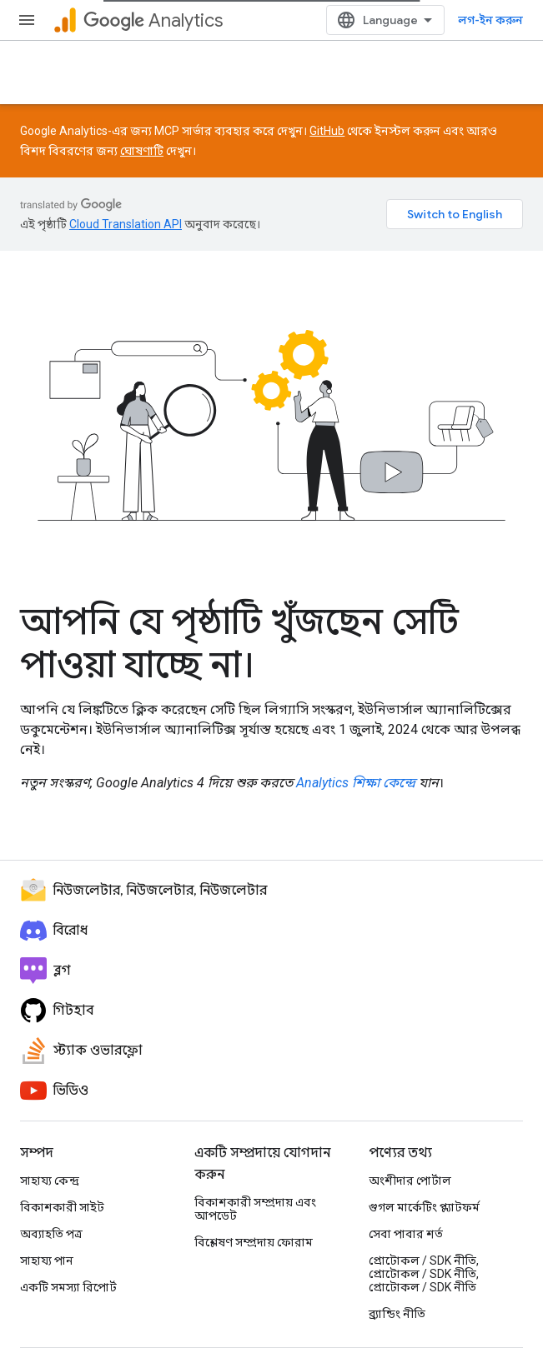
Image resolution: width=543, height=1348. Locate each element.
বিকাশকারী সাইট (62, 1207)
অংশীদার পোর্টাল (410, 1180)
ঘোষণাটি (141, 150)
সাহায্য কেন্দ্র (49, 1180)
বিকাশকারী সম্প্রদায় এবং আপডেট (255, 1209)
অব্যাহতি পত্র (51, 1234)
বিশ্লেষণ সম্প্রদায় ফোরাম (253, 1242)
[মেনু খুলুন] (26, 20)
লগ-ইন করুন (490, 20)
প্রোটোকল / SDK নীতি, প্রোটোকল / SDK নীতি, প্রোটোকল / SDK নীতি (424, 1274)
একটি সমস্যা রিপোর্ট (68, 1287)
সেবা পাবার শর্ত (406, 1234)
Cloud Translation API (125, 224)
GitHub (326, 130)
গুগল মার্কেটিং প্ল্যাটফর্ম (424, 1207)
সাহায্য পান (46, 1260)
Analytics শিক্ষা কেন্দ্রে (355, 783)
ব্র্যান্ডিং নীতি (397, 1314)
